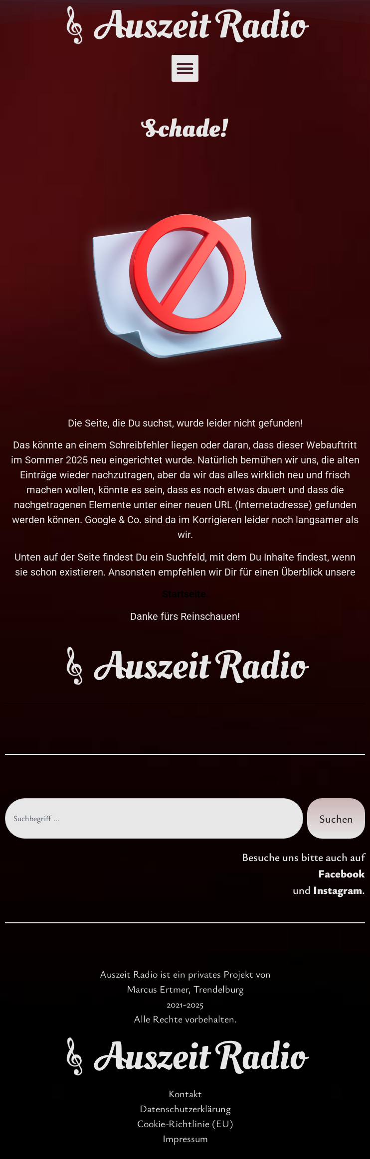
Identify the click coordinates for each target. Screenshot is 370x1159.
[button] (185, 68)
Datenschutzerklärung (185, 1108)
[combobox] (154, 818)
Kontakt (185, 1093)
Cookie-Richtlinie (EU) (185, 1123)
